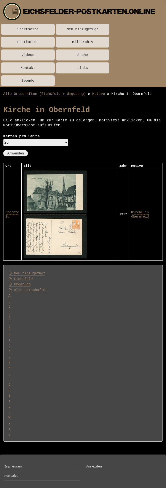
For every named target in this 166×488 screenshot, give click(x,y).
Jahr (123, 166)
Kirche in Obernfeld (140, 214)
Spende (28, 81)
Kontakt (28, 68)
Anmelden (94, 467)
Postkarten (27, 42)
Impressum (13, 467)
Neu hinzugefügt (83, 29)
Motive (98, 94)
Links (82, 68)
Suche (82, 55)
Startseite (27, 29)
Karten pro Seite (21, 136)
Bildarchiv (82, 42)
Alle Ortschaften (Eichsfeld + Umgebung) (44, 94)
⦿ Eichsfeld (20, 279)
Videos (28, 55)
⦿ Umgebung (19, 284)
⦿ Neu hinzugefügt (26, 273)
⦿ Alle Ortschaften (27, 290)
